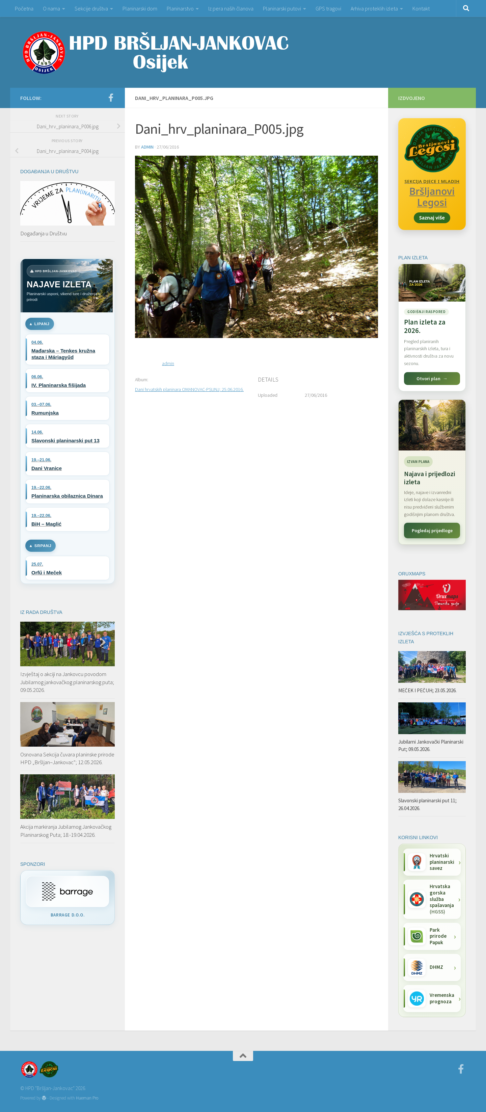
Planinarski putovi (282, 8)
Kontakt (421, 8)
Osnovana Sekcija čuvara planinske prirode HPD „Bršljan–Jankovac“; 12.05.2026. (67, 758)
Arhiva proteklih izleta (374, 8)
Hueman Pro (87, 1098)
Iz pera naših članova (230, 8)
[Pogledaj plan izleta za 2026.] (432, 327)
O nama (51, 8)
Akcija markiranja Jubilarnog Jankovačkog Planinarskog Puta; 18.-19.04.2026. (65, 830)
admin (147, 147)
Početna (24, 8)
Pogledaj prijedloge (432, 530)
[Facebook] (111, 98)
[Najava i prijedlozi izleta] (432, 425)
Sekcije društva (91, 8)
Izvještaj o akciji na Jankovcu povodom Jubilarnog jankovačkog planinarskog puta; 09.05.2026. (67, 682)
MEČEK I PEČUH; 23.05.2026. (427, 690)
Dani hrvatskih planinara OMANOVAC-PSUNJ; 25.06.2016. (189, 389)
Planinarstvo (180, 8)
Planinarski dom (140, 8)
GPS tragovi (328, 8)
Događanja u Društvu (43, 233)
